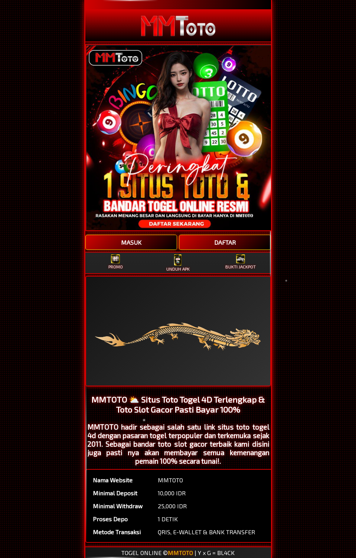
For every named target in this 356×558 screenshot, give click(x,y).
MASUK (131, 242)
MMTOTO (180, 552)
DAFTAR (225, 242)
